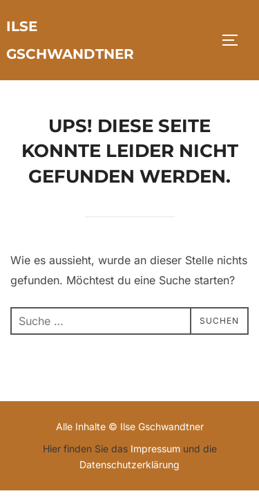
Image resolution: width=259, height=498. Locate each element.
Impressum (155, 448)
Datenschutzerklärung (129, 464)
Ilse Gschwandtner (70, 40)
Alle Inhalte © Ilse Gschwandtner (130, 426)
